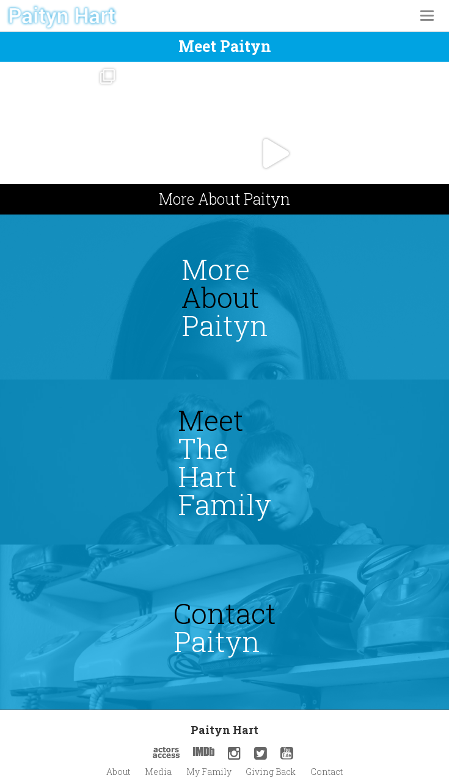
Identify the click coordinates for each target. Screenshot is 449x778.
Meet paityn (224, 46)
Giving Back (271, 771)
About (118, 771)
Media (158, 771)
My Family (209, 771)
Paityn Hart (224, 729)
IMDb (203, 751)
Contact (326, 771)
